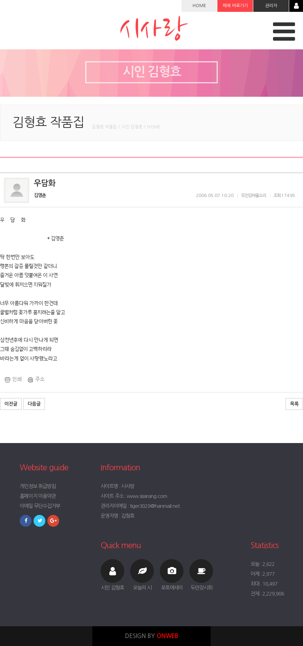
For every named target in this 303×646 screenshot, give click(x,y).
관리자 (271, 6)
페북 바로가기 (235, 6)
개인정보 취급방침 (38, 486)
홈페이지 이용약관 (38, 496)
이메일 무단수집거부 (40, 506)
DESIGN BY (151, 636)
